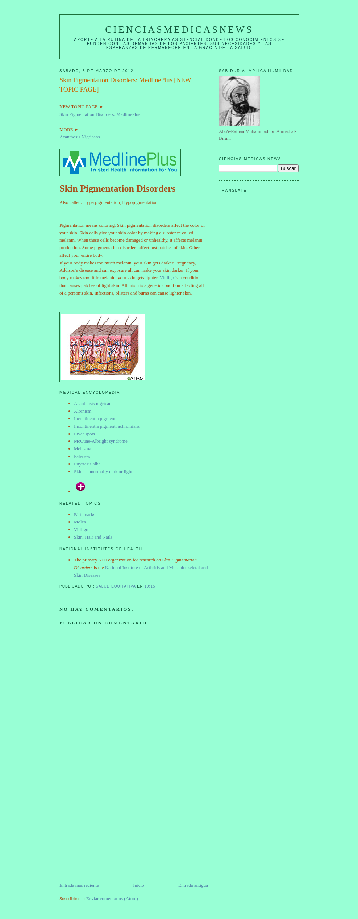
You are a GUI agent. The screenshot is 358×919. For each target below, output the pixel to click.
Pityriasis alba (87, 464)
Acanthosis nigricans (93, 403)
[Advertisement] (113, 831)
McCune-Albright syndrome (101, 441)
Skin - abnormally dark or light (103, 471)
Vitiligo (167, 277)
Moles (80, 522)
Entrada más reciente (79, 885)
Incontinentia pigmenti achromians (107, 426)
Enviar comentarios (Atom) (112, 898)
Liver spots (84, 433)
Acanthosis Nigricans (79, 136)
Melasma (82, 448)
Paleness (82, 456)
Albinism (82, 411)
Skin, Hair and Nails (93, 537)
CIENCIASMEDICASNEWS (179, 29)
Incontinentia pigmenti (95, 418)
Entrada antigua (193, 885)
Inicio (138, 885)
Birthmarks (84, 514)
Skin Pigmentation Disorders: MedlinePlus (99, 114)
